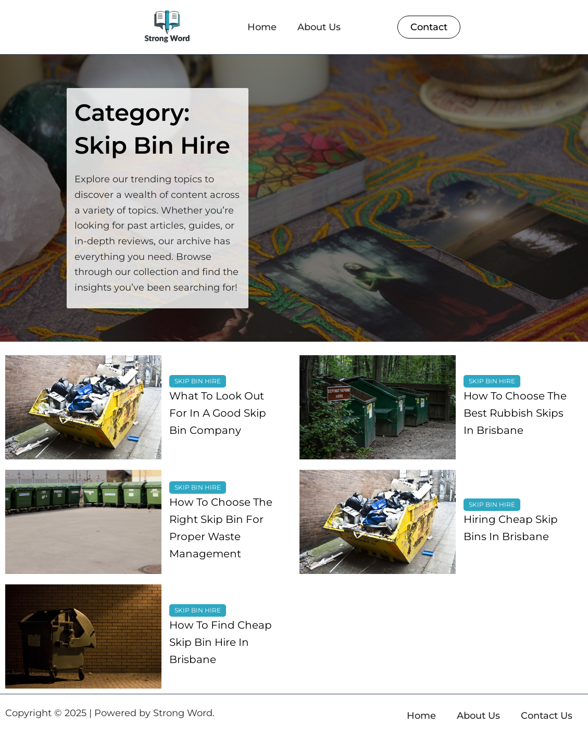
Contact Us (546, 715)
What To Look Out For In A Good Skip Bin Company (217, 413)
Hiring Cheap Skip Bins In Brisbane (511, 528)
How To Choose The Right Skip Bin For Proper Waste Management (220, 528)
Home (262, 27)
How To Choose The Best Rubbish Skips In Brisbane (515, 413)
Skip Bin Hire (197, 381)
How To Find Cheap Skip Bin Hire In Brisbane (220, 642)
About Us (319, 27)
